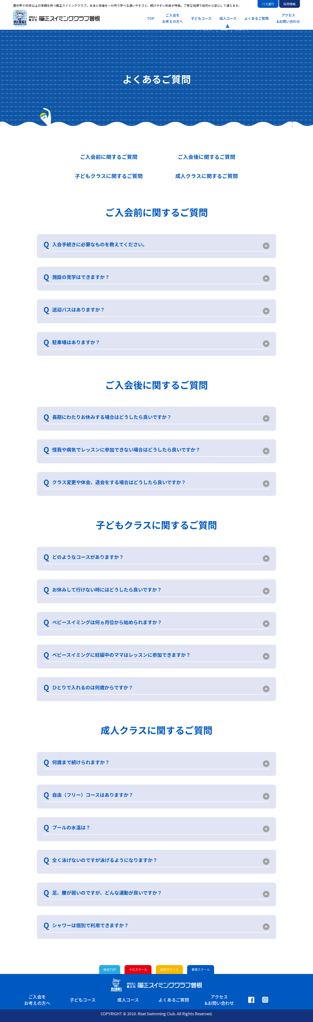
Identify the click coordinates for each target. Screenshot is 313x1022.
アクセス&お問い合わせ (288, 18)
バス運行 (268, 4)
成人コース (227, 18)
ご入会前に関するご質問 (108, 156)
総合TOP (109, 969)
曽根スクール (200, 969)
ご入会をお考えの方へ (172, 18)
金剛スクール (169, 969)
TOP (150, 18)
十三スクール (138, 969)
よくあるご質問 (256, 18)
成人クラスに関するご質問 (206, 176)
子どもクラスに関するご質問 (109, 176)
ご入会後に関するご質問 (206, 156)
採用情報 (289, 4)
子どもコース (201, 18)
